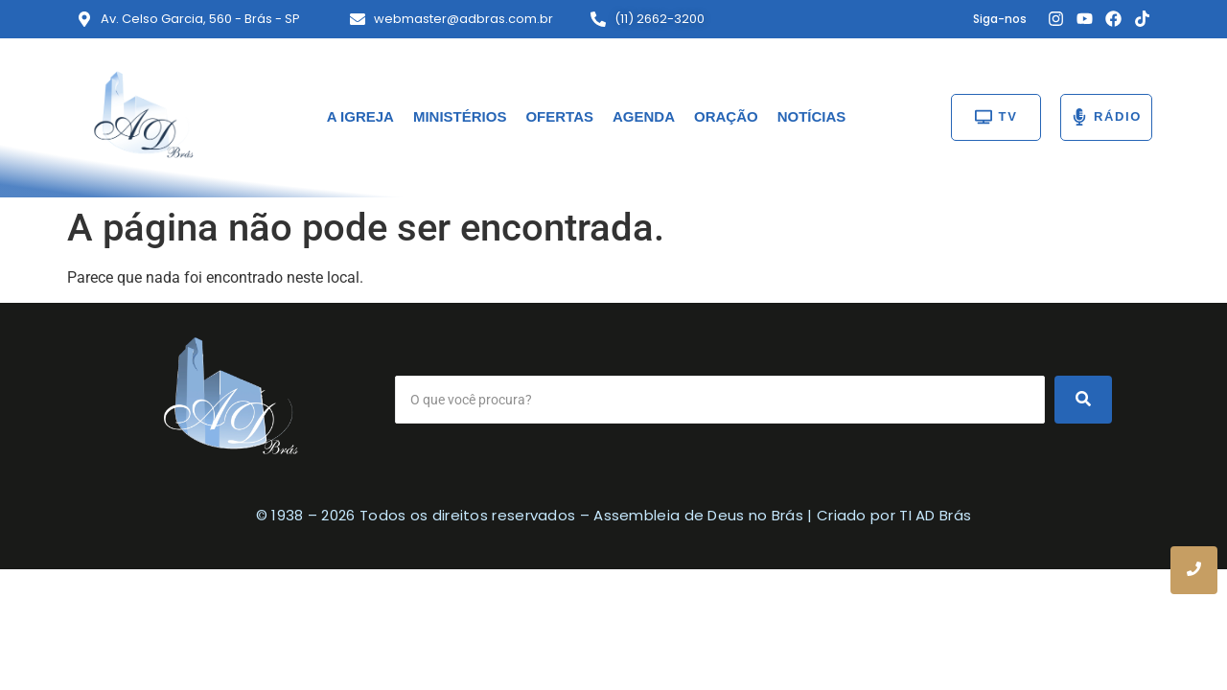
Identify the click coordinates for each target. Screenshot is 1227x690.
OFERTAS (559, 116)
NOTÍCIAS (811, 116)
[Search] (720, 400)
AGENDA (644, 116)
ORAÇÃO (726, 116)
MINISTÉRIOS (460, 116)
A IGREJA (360, 116)
